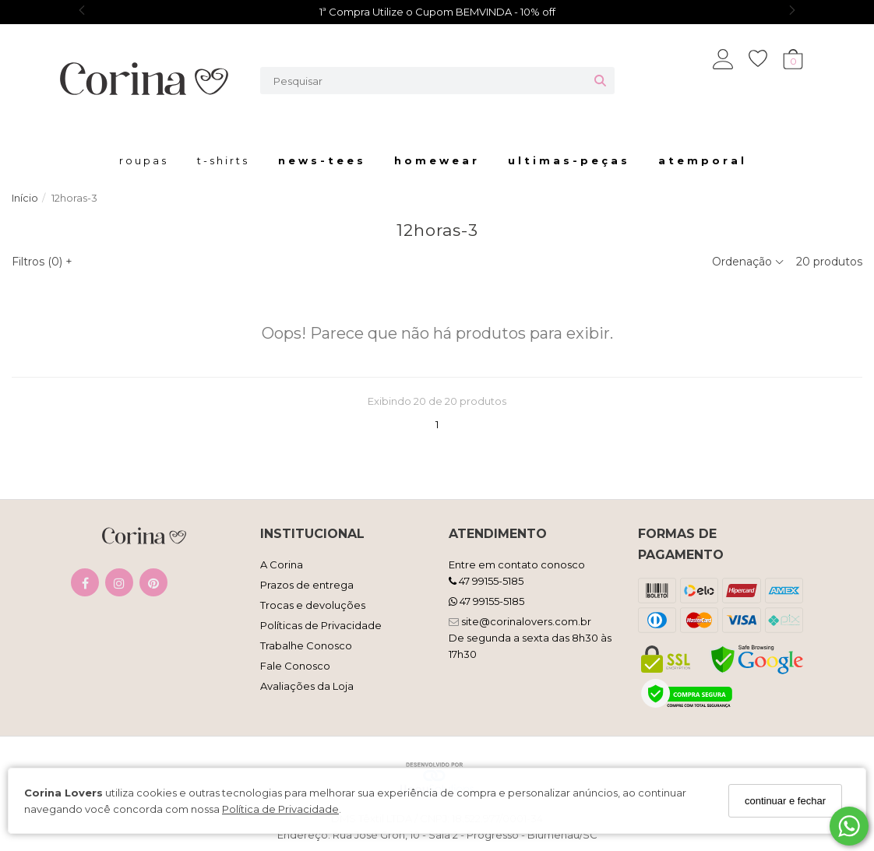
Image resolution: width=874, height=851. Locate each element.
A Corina (281, 564)
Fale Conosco (295, 665)
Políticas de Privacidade (321, 625)
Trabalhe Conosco (306, 645)
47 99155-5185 (486, 581)
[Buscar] (600, 80)
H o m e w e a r (435, 160)
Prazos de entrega (307, 584)
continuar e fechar (785, 801)
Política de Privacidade (280, 809)
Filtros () (42, 262)
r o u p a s (142, 160)
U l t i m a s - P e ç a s (567, 160)
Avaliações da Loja (307, 686)
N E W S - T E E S (320, 160)
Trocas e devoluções (312, 605)
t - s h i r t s (222, 160)
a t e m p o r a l (701, 160)
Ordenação (748, 262)
